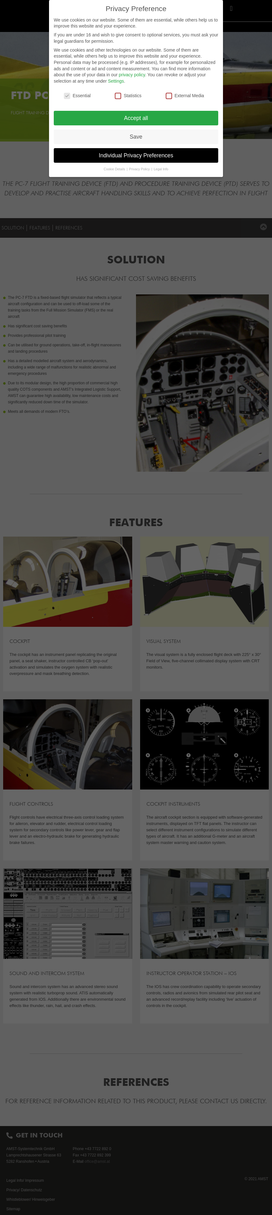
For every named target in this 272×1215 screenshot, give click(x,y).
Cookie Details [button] (115, 169)
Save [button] (136, 137)
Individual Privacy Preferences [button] (136, 155)
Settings (116, 81)
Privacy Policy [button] (140, 169)
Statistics (128, 96)
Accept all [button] (136, 118)
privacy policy (132, 74)
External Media (185, 96)
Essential (77, 96)
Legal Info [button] (161, 169)
